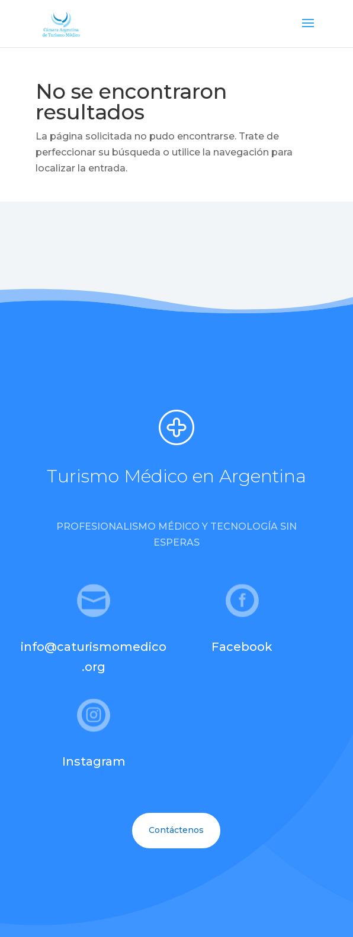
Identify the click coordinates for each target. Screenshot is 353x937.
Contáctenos (176, 830)
